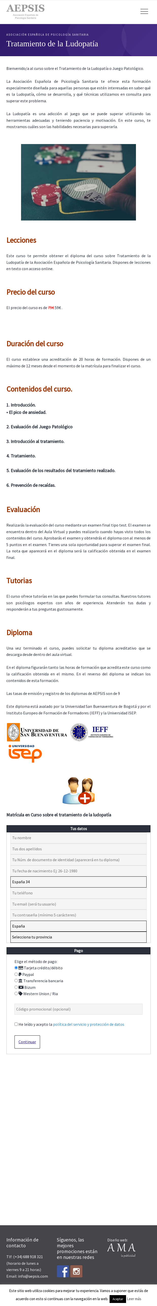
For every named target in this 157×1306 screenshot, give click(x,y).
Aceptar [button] (118, 1299)
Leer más (134, 1298)
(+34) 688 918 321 (28, 1256)
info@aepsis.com (33, 1276)
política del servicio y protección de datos (88, 1024)
